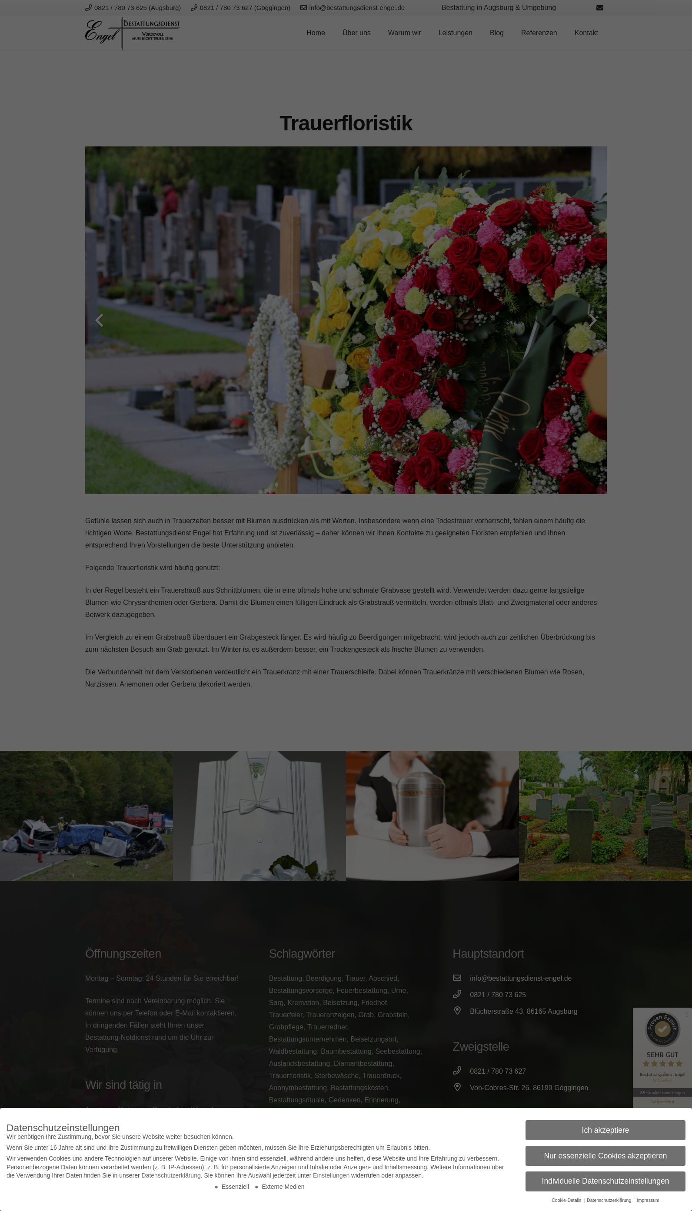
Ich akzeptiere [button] (605, 1130)
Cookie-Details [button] (567, 1200)
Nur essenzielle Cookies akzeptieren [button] (605, 1155)
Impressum (648, 1200)
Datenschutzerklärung (171, 1175)
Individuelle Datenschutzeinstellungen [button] (605, 1181)
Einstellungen (331, 1175)
